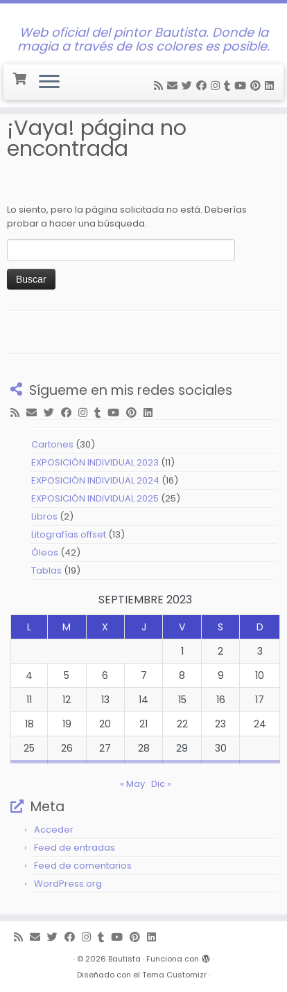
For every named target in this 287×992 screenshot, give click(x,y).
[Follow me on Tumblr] (229, 85)
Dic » (161, 783)
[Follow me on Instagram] (217, 85)
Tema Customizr (174, 974)
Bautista (124, 958)
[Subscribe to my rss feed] (160, 85)
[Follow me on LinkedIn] (271, 85)
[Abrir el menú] (49, 82)
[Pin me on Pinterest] (257, 85)
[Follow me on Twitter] (189, 85)
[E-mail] (174, 85)
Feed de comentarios (83, 865)
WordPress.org (68, 883)
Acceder (53, 829)
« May (132, 783)
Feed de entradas (74, 847)
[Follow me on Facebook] (203, 85)
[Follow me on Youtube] (242, 85)
